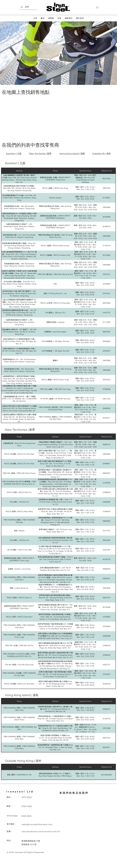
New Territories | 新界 (40, 153)
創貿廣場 (25, 844)
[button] (97, 7)
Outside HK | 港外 (101, 153)
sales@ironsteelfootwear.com (37, 824)
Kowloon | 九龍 (13, 153)
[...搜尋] (28, 7)
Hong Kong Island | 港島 (72, 153)
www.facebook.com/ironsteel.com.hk (41, 831)
